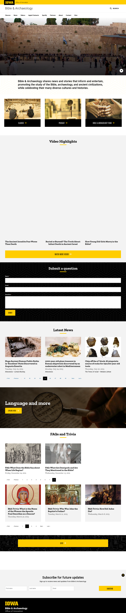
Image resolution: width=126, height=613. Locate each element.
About (61, 15)
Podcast (63, 123)
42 (30, 378)
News (15, 15)
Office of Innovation (21, 2)
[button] (114, 8)
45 (45, 379)
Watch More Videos (63, 254)
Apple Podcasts (33, 15)
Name (7, 276)
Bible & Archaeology (19, 8)
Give (75, 15)
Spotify (44, 15)
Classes (8, 15)
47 (56, 378)
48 (61, 378)
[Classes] (22, 109)
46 (51, 378)
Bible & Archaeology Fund (103, 123)
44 (40, 378)
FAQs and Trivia (63, 434)
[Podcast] (63, 109)
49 (66, 378)
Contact (68, 15)
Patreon (53, 15)
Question (8, 294)
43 (35, 378)
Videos (23, 15)
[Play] (121, 70)
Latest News (63, 330)
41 (25, 378)
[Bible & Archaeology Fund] (103, 109)
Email (6, 285)
